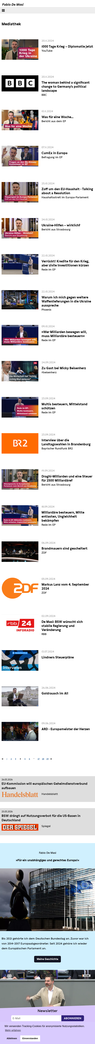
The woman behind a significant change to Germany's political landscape (66, 86)
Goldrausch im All (55, 693)
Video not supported (47, 996)
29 (47, 759)
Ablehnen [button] (12, 1038)
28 (43, 759)
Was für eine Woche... (57, 117)
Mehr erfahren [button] (13, 1030)
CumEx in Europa (54, 153)
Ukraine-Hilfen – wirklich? (61, 225)
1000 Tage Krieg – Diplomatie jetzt (67, 46)
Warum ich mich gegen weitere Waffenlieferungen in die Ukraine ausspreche (66, 301)
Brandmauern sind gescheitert (64, 548)
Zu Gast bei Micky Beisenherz (64, 368)
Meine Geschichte (47, 959)
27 (39, 759)
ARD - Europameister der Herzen (66, 729)
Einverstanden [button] (30, 1038)
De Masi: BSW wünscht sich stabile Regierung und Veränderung (62, 626)
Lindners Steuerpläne (58, 657)
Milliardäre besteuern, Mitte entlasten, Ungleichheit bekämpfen (63, 516)
